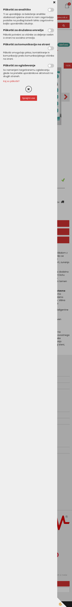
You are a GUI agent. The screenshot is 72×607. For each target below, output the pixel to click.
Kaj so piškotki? (11, 81)
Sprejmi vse (28, 98)
